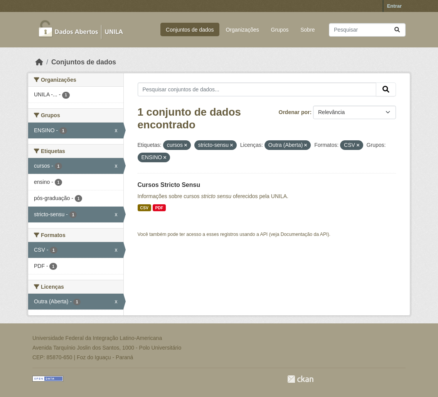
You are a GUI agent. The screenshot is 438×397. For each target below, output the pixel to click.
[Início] (39, 62)
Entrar (394, 6)
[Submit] (397, 30)
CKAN (300, 379)
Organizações (242, 30)
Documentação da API (304, 234)
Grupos (280, 30)
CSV (144, 207)
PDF (159, 207)
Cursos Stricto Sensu (169, 185)
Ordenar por (294, 112)
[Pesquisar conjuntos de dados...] (367, 30)
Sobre (307, 30)
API (264, 234)
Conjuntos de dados (190, 30)
